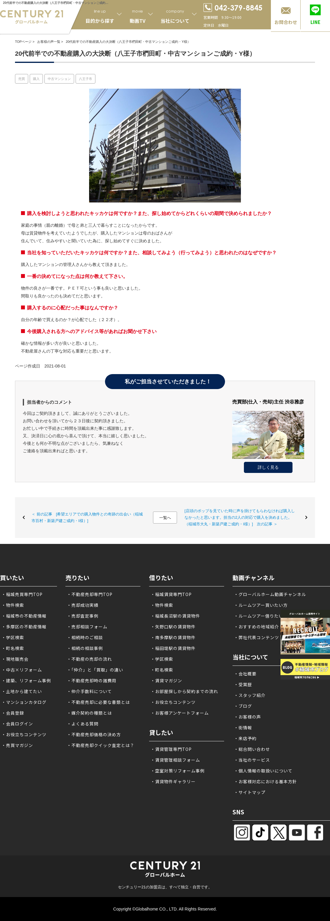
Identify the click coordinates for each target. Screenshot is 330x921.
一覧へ (165, 517)
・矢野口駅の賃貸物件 (173, 627)
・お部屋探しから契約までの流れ (184, 691)
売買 (21, 79)
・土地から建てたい (22, 691)
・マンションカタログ (24, 702)
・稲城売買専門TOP (22, 594)
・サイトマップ (250, 792)
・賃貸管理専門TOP (171, 749)
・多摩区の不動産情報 (24, 627)
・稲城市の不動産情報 (24, 616)
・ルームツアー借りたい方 (261, 616)
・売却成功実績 (82, 605)
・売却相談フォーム (87, 627)
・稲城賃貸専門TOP (171, 594)
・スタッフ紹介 (250, 695)
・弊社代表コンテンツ (256, 637)
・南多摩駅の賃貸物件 (173, 637)
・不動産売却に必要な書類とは (98, 702)
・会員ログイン (17, 724)
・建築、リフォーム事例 (26, 680)
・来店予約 (245, 738)
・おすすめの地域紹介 (256, 627)
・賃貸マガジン (166, 680)
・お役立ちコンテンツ (24, 734)
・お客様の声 (247, 717)
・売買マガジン (17, 745)
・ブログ (243, 706)
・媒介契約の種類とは (89, 713)
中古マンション (59, 79)
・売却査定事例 (82, 616)
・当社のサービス (252, 760)
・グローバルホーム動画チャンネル (270, 594)
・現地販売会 (15, 659)
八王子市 (85, 79)
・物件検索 (13, 605)
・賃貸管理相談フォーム (175, 760)
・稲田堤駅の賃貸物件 (173, 648)
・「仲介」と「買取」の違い (95, 670)
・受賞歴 (243, 684)
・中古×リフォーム (22, 670)
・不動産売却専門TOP (89, 594)
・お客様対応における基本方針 (265, 781)
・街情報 (243, 728)
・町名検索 (13, 648)
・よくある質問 (82, 724)
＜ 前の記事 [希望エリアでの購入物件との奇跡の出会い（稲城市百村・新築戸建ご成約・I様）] (87, 517)
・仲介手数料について (89, 691)
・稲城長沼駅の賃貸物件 (175, 616)
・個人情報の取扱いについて (263, 771)
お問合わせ (285, 22)
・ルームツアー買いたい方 (261, 605)
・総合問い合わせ (252, 749)
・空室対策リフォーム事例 (178, 771)
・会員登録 (13, 713)
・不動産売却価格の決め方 (94, 734)
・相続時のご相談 (85, 637)
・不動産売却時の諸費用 (91, 680)
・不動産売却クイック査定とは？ (100, 745)
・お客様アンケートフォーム (180, 713)
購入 (36, 79)
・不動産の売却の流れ (89, 659)
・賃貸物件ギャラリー (173, 781)
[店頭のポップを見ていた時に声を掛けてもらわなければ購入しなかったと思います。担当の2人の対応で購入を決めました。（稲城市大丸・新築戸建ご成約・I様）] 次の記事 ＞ (239, 517)
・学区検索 (13, 637)
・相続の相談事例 (85, 648)
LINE (315, 22)
